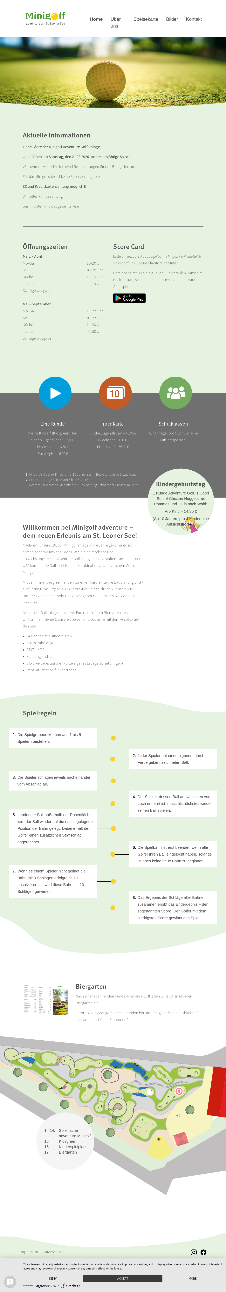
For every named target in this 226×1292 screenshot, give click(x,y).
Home (96, 19)
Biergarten (112, 612)
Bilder (172, 19)
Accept (122, 1278)
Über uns (116, 23)
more (192, 1278)
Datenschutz (53, 1252)
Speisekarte (146, 19)
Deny (53, 1278)
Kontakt (194, 19)
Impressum (29, 1252)
